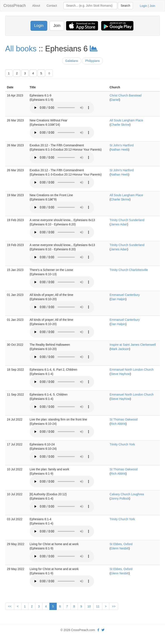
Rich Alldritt (118, 423)
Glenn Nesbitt (120, 548)
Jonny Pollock (120, 498)
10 (89, 606)
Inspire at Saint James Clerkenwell (133, 344)
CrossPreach (14, 5)
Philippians (92, 61)
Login (143, 6)
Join (152, 6)
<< (9, 606)
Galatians (71, 61)
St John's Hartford (122, 145)
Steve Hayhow (120, 374)
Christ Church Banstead (126, 95)
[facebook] (98, 630)
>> (113, 606)
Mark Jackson (120, 349)
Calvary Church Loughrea (127, 494)
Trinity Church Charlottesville (129, 270)
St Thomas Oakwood (124, 419)
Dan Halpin (118, 299)
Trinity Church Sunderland (127, 220)
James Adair (119, 224)
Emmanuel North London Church (132, 369)
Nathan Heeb (119, 149)
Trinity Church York (122, 444)
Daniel (115, 99)
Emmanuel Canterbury (125, 295)
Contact (52, 5)
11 (97, 606)
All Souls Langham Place (126, 120)
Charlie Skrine (120, 124)
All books (21, 48)
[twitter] (102, 630)
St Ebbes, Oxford (121, 544)
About (36, 5)
